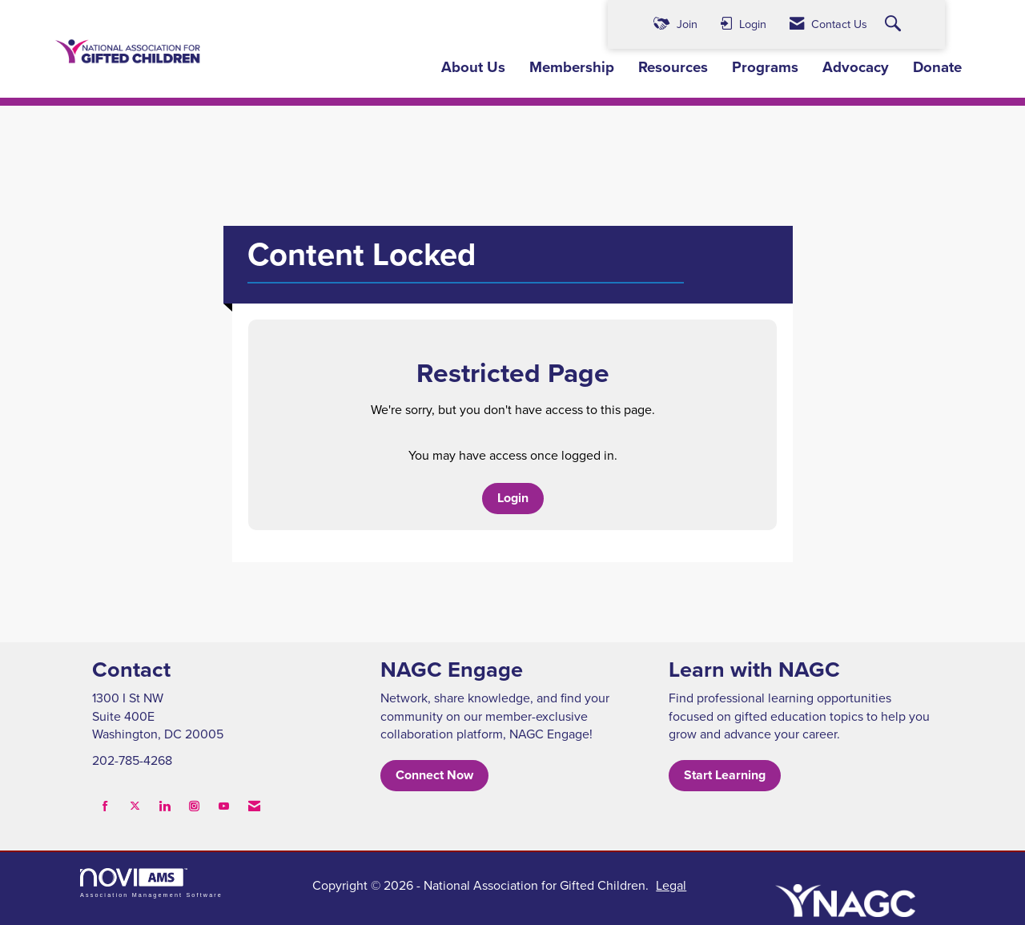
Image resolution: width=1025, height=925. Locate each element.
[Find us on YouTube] (224, 806)
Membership (571, 67)
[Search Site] (895, 24)
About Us (473, 67)
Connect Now (434, 775)
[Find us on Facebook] (105, 806)
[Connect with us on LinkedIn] (164, 806)
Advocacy (855, 67)
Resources (673, 67)
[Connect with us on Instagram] (194, 806)
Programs (765, 67)
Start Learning (725, 775)
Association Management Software (151, 883)
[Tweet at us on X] (135, 806)
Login (513, 498)
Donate (937, 67)
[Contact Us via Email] (254, 806)
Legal (671, 885)
